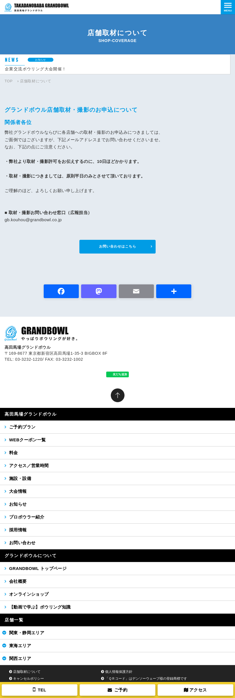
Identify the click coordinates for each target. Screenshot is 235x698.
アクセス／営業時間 (29, 465)
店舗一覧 (14, 619)
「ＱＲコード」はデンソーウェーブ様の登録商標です (146, 679)
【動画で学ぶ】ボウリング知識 (40, 607)
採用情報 (18, 529)
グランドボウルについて (31, 555)
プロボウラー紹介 (26, 516)
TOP (9, 81)
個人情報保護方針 (118, 672)
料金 (13, 452)
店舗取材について (27, 672)
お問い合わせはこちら (117, 246)
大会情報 (18, 491)
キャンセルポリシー (28, 679)
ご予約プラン (22, 426)
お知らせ (18, 504)
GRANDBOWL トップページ (38, 568)
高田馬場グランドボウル (31, 414)
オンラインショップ (29, 594)
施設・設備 (20, 478)
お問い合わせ (22, 542)
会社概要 (18, 581)
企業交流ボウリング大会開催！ (36, 69)
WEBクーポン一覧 (27, 439)
